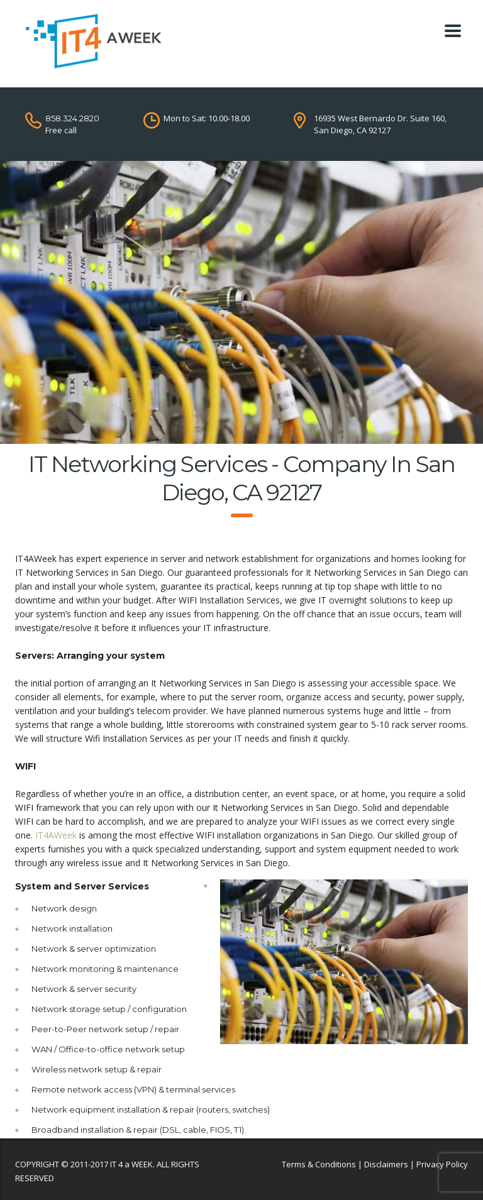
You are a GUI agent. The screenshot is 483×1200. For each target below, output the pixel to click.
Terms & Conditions (319, 1164)
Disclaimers (386, 1164)
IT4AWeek (56, 835)
